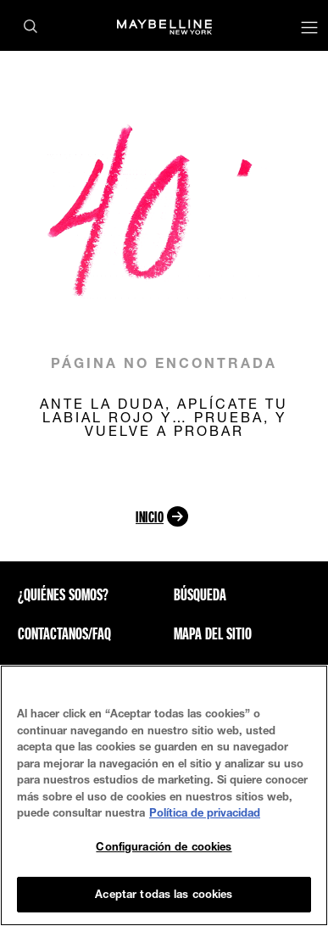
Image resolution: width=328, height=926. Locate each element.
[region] (164, 795)
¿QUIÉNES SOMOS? (63, 594)
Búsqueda (200, 594)
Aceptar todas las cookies (163, 894)
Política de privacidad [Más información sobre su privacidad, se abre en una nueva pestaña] (204, 812)
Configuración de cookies (163, 846)
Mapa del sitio (213, 633)
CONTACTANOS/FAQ (64, 633)
